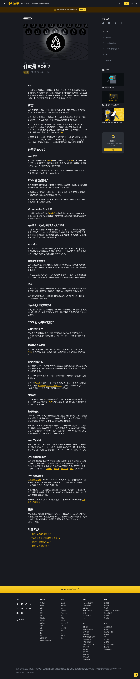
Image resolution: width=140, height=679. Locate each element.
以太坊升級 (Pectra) (88, 644)
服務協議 (42, 618)
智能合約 (51, 213)
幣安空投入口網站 (109, 644)
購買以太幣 (86, 657)
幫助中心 (106, 629)
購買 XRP (85, 652)
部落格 (41, 625)
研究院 (63, 635)
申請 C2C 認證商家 (88, 603)
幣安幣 (106, 608)
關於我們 (42, 603)
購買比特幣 (86, 647)
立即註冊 (113, 150)
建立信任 (42, 623)
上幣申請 (85, 608)
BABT (62, 633)
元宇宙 (56, 469)
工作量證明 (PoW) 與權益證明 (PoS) (45, 538)
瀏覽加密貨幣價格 (88, 629)
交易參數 (106, 642)
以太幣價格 (86, 634)
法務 (41, 615)
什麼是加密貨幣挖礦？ (40, 546)
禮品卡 (63, 620)
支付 (62, 608)
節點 (46, 399)
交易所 (63, 603)
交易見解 (106, 615)
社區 (41, 628)
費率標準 (106, 634)
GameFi (49, 469)
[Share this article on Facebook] (109, 23)
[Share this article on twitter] (103, 23)
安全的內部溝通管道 (45, 640)
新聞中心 (42, 613)
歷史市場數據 (108, 613)
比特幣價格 (86, 632)
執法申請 (106, 647)
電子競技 (64, 469)
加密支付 (63, 610)
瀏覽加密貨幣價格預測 (89, 637)
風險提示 (42, 630)
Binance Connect (87, 615)
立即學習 (82, 10)
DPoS (49, 161)
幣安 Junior (64, 613)
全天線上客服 (108, 627)
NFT (71, 469)
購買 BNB (85, 649)
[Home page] (13, 3)
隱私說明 (42, 620)
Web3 (30, 352)
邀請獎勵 (106, 605)
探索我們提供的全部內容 (70, 589)
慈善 (62, 638)
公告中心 (42, 608)
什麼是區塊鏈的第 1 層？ (41, 534)
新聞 (41, 610)
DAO (62, 132)
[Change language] (132, 3)
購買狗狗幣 (86, 654)
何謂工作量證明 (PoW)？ (41, 542)
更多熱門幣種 (86, 659)
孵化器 (84, 613)
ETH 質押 (63, 628)
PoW (50, 402)
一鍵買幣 (63, 605)
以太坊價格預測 (87, 642)
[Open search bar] (115, 3)
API (105, 637)
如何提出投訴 (108, 649)
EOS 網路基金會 (34, 480)
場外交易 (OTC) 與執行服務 (112, 610)
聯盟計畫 (106, 603)
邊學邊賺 (85, 627)
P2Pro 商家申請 (87, 605)
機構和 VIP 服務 (87, 610)
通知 (41, 633)
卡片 (62, 615)
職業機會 (42, 605)
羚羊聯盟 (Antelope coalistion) (50, 386)
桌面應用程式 (43, 638)
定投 (62, 625)
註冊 (126, 3)
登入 (120, 3)
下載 (41, 635)
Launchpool (64, 623)
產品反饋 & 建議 (108, 632)
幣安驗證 (106, 639)
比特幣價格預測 (87, 639)
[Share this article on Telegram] (115, 23)
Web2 (37, 383)
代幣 (71, 161)
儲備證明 (106, 618)
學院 (62, 618)
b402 (84, 618)
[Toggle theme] (136, 3)
